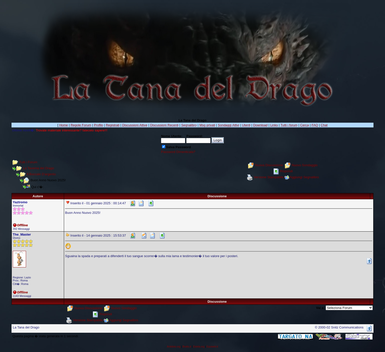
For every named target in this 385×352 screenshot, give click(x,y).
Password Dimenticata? (178, 152)
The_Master (22, 234)
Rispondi (286, 171)
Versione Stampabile (269, 177)
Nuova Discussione (269, 165)
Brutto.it (186, 346)
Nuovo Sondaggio (304, 165)
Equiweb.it (212, 346)
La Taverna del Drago (38, 168)
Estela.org (199, 346)
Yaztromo (20, 202)
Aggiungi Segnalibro (304, 177)
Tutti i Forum (28, 162)
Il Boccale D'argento (41, 174)
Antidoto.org (173, 346)
